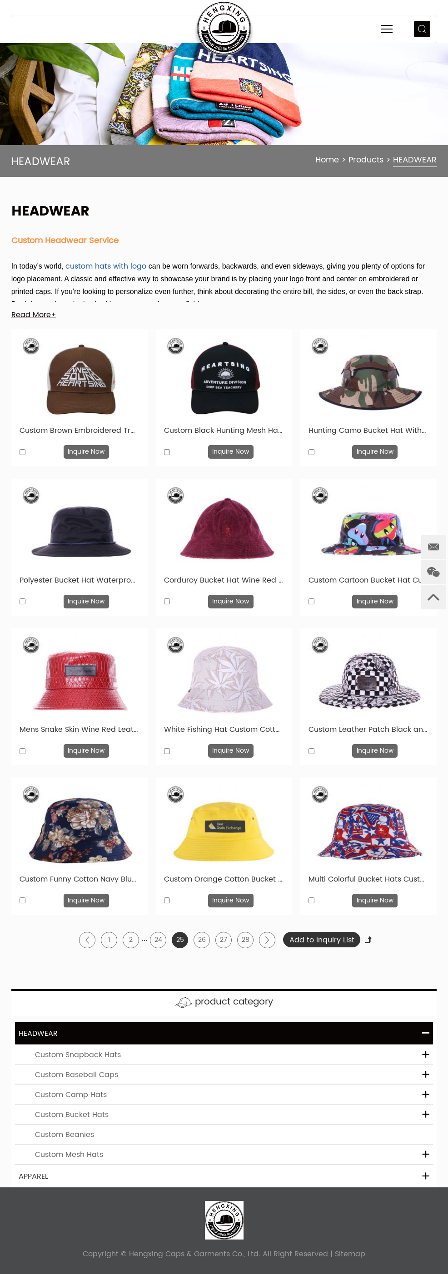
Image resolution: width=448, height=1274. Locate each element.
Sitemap (350, 1254)
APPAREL (33, 1176)
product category (234, 1002)
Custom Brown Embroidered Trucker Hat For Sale (79, 430)
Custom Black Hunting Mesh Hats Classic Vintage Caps (224, 430)
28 (245, 940)
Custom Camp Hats (71, 1095)
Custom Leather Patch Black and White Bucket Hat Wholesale (368, 729)
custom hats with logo (105, 266)
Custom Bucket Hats (72, 1115)
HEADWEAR (415, 160)
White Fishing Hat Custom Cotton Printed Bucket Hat (224, 729)
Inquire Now (86, 451)
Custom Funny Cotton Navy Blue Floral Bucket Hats (79, 879)
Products (365, 160)
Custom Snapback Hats (78, 1055)
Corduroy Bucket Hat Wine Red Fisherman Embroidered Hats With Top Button (224, 580)
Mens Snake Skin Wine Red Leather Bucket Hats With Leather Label (79, 729)
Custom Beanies (64, 1135)
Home (327, 160)
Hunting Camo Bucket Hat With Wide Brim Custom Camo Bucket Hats (368, 430)
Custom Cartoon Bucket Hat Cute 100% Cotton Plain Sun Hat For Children (368, 580)
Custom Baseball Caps (76, 1075)
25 (180, 940)
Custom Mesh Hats (69, 1155)
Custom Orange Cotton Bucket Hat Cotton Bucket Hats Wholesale (224, 879)
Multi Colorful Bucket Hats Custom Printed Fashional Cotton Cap (368, 879)
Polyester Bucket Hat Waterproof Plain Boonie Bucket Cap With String (79, 580)
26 (202, 940)
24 (158, 940)
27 (223, 940)
